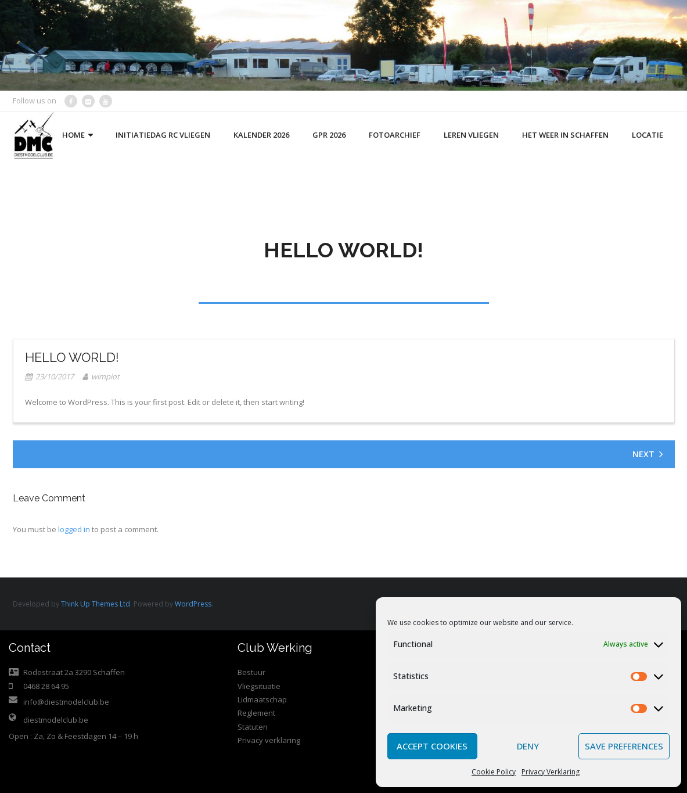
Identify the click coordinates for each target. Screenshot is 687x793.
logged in (74, 529)
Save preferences (624, 746)
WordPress (193, 604)
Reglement (256, 713)
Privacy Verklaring (550, 772)
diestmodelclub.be (55, 720)
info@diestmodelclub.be (66, 702)
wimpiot (105, 376)
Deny (528, 746)
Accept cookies (432, 746)
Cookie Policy (494, 772)
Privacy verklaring (269, 740)
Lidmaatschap (262, 699)
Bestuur (251, 672)
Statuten (253, 727)
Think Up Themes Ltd (95, 604)
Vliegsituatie (259, 686)
